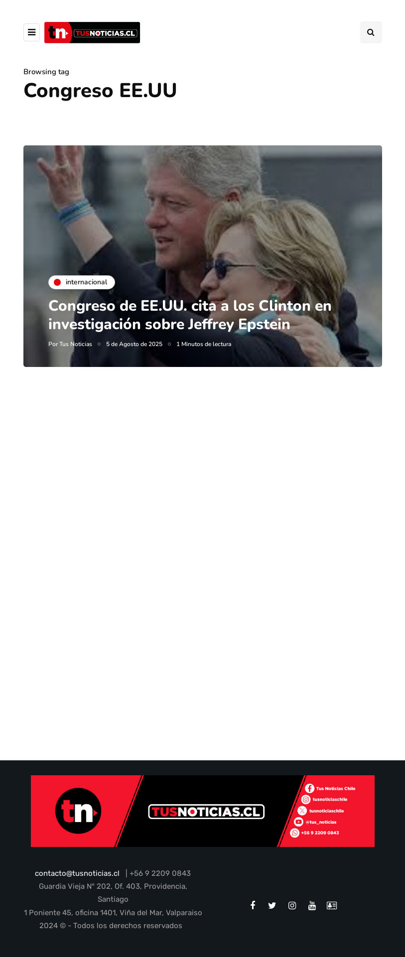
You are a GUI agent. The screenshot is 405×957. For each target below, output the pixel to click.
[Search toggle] (371, 32)
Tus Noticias (75, 344)
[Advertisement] (202, 495)
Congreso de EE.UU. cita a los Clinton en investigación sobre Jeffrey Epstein (190, 315)
